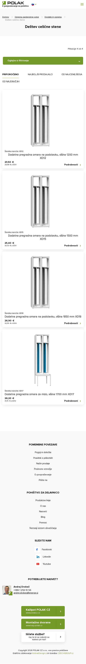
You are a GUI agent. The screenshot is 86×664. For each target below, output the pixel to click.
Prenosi (43, 522)
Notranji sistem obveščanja (43, 528)
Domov (5, 17)
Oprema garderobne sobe (27, 17)
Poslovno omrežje (43, 469)
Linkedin (47, 556)
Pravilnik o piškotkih (43, 458)
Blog (43, 517)
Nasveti (43, 511)
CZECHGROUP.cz (65, 653)
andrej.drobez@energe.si (26, 592)
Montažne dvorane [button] (38, 624)
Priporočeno (10, 74)
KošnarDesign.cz (40, 653)
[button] (34, 4)
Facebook (47, 549)
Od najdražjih (10, 81)
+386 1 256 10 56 (22, 590)
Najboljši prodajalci (40, 74)
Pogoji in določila (43, 452)
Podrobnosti (71, 164)
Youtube (47, 564)
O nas (43, 506)
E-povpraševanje (43, 474)
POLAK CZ (13, 3)
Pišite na (43, 480)
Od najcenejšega (72, 74)
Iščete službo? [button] (39, 637)
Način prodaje (43, 463)
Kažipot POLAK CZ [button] (38, 611)
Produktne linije (43, 500)
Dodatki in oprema (53, 17)
